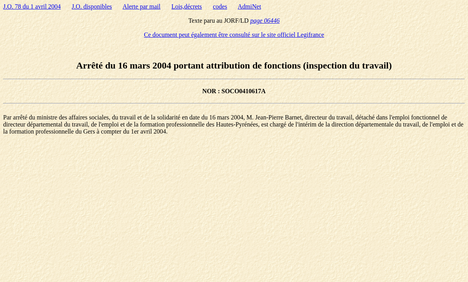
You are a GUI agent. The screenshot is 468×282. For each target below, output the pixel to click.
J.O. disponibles (92, 6)
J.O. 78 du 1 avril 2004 (32, 6)
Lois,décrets (187, 6)
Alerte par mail (142, 6)
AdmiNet (249, 6)
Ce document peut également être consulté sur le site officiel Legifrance (234, 34)
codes (220, 6)
